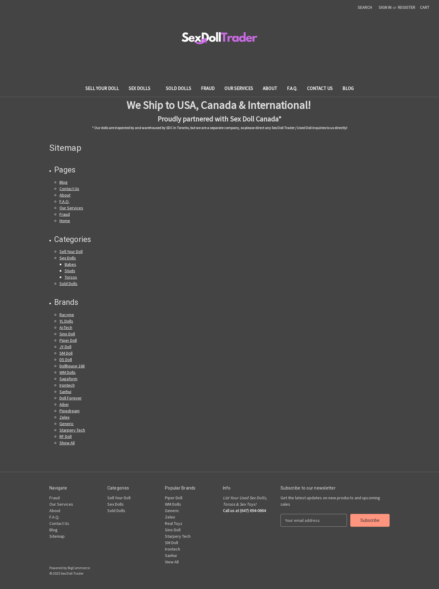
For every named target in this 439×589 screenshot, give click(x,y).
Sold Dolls (178, 88)
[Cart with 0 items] (424, 7)
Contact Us (320, 88)
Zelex (64, 417)
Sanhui (65, 391)
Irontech (67, 385)
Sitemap (57, 536)
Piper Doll (68, 340)
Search (365, 7)
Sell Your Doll (102, 88)
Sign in (385, 7)
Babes (70, 264)
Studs (70, 270)
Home (64, 220)
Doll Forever (70, 398)
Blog (348, 88)
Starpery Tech (72, 430)
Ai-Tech (65, 327)
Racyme (66, 314)
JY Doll (65, 346)
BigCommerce (79, 568)
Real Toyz (173, 523)
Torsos (71, 277)
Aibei (64, 404)
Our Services (238, 88)
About (270, 88)
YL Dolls (66, 321)
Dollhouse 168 (72, 366)
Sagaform (68, 378)
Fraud (208, 88)
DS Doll (65, 359)
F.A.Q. (292, 88)
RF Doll (65, 436)
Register (406, 7)
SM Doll (66, 353)
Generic (66, 423)
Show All (67, 443)
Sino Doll (67, 334)
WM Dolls (67, 372)
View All (172, 562)
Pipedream (69, 411)
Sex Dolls (142, 88)
